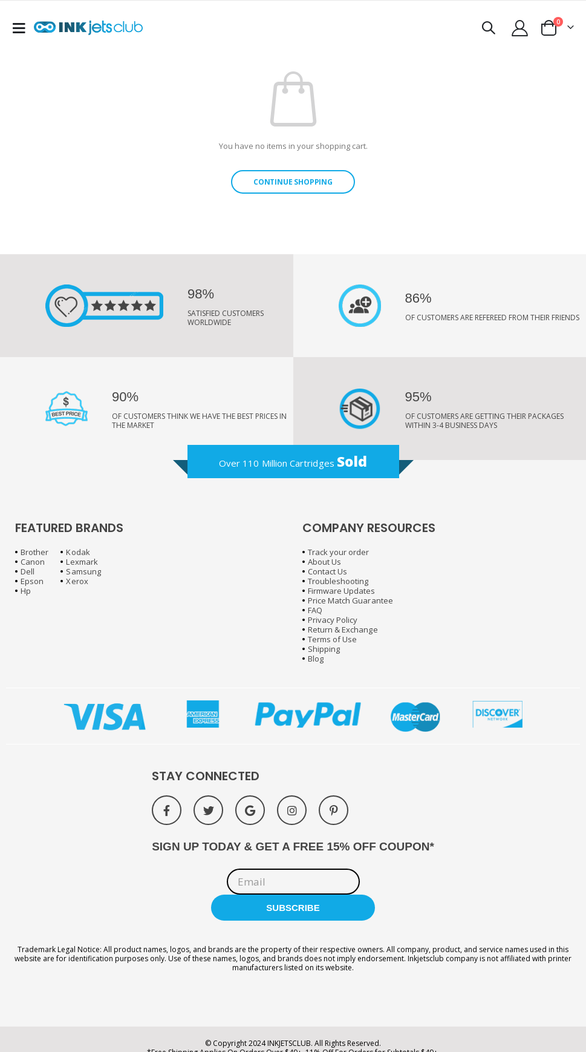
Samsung (83, 571)
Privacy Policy (333, 620)
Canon (33, 562)
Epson (32, 581)
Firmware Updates (342, 591)
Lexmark (81, 562)
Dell (27, 571)
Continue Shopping (293, 182)
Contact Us (328, 571)
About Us (325, 562)
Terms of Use (332, 639)
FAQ (315, 610)
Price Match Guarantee (350, 600)
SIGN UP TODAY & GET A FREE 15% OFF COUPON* (293, 846)
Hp (26, 591)
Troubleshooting (338, 581)
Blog (316, 658)
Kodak (78, 552)
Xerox (77, 581)
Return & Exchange (343, 629)
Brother (34, 552)
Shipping (324, 649)
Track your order (339, 552)
